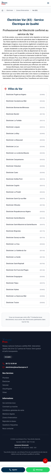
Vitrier (4, 392)
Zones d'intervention (9, 418)
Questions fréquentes (10, 425)
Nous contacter (7, 429)
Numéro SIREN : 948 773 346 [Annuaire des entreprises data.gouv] (25, 442)
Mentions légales (8, 414)
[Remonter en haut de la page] (45, 460)
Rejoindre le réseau (9, 421)
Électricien (6, 381)
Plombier (5, 378)
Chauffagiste (7, 389)
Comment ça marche (9, 407)
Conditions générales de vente (13, 410)
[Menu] (48, 3)
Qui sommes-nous (9, 403)
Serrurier (5, 385)
